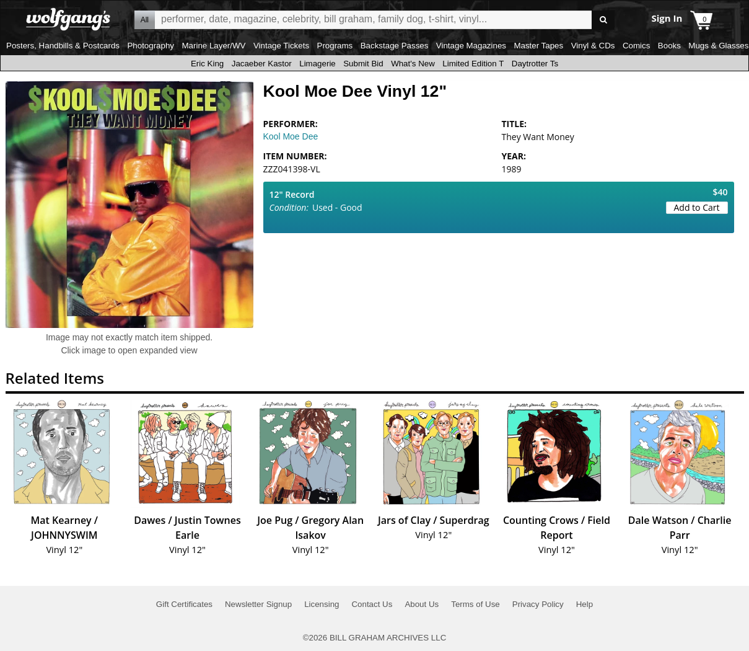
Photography (150, 45)
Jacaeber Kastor (262, 63)
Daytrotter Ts (535, 63)
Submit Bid (363, 63)
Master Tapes (538, 45)
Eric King (207, 63)
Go (603, 20)
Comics (636, 45)
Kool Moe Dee (290, 136)
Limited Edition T (473, 63)
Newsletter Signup (258, 604)
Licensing (321, 604)
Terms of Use (475, 604)
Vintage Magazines (471, 45)
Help (584, 604)
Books (669, 45)
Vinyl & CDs (593, 45)
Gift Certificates (184, 604)
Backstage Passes (395, 45)
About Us (422, 604)
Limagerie (317, 63)
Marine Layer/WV (213, 45)
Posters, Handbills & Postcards (63, 45)
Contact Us (371, 604)
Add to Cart (697, 207)
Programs (335, 45)
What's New (413, 63)
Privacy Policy (538, 604)
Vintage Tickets (281, 45)
